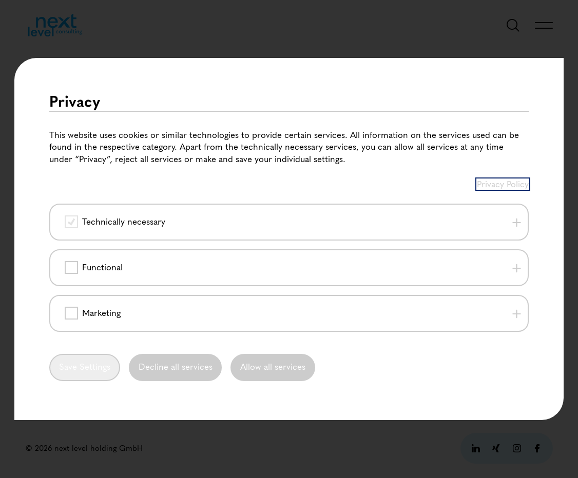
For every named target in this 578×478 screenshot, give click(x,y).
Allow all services (272, 368)
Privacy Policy (503, 183)
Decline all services (176, 368)
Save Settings (84, 368)
